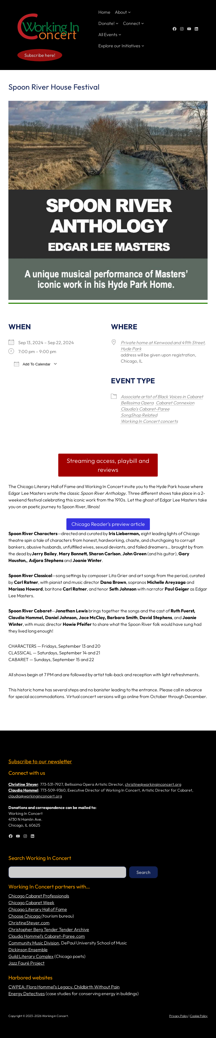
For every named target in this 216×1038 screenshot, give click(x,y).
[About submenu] (129, 12)
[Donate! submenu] (117, 23)
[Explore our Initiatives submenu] (142, 45)
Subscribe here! (39, 55)
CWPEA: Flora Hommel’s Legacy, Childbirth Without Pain (64, 987)
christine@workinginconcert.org (153, 784)
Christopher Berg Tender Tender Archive (48, 929)
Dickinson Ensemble (28, 949)
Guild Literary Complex (31, 956)
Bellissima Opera (137, 402)
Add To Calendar (32, 363)
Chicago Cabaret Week (31, 902)
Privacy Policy (178, 1016)
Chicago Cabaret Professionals (38, 896)
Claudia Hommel (23, 790)
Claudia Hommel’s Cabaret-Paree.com (46, 936)
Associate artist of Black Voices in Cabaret (162, 396)
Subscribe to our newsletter (40, 761)
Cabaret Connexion (175, 402)
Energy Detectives (26, 993)
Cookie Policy (199, 1016)
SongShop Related (139, 415)
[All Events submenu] (120, 34)
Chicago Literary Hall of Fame (37, 909)
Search (143, 872)
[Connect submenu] (142, 23)
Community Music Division (33, 943)
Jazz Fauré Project (26, 963)
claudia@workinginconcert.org (35, 796)
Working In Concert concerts (149, 421)
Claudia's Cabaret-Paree (145, 409)
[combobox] (67, 872)
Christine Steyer (23, 784)
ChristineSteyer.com (29, 922)
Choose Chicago (24, 916)
